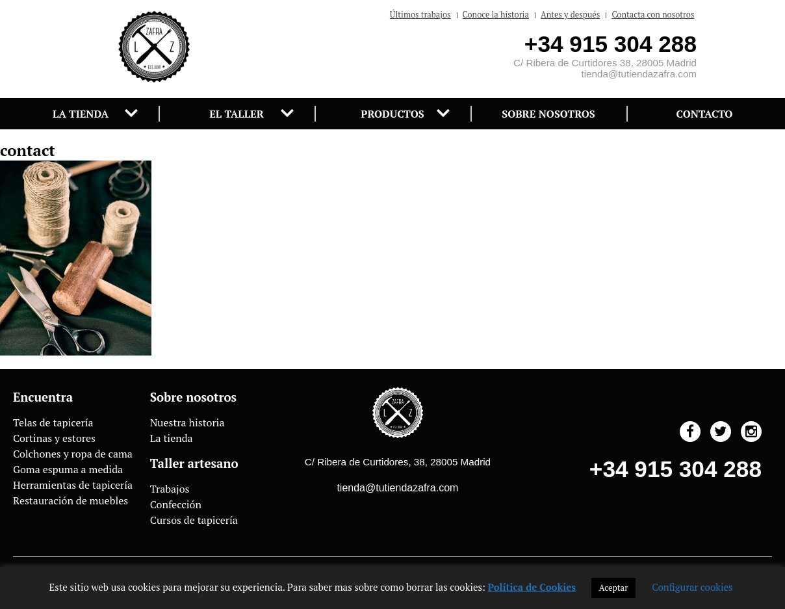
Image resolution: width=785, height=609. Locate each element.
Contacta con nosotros (652, 14)
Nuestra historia (187, 422)
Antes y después (570, 14)
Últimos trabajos (420, 14)
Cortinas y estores (54, 438)
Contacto (704, 114)
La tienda (81, 114)
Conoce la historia (496, 14)
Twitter (720, 431)
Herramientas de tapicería (73, 485)
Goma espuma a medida (68, 469)
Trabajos (170, 489)
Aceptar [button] (613, 587)
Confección (175, 504)
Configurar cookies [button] (692, 586)
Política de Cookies (532, 586)
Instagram (751, 431)
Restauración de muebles (70, 500)
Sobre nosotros (548, 114)
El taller (236, 114)
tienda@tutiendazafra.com (639, 73)
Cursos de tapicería (194, 520)
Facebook (690, 431)
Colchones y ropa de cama (73, 454)
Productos (392, 114)
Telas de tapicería (53, 422)
